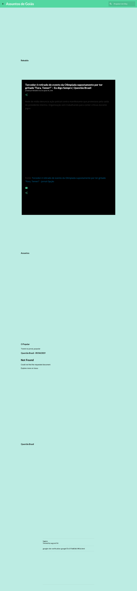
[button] (26, 95)
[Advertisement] (68, 233)
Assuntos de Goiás (20, 4)
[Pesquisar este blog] (124, 3)
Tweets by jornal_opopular (30, 349)
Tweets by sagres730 (50, 543)
